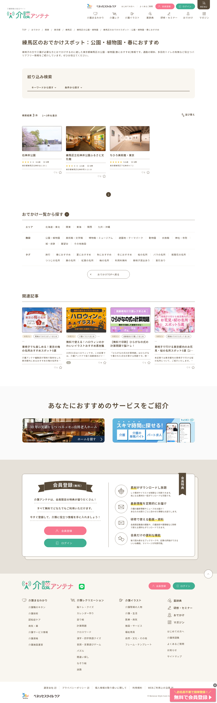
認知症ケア (34, 619)
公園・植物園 (52, 237)
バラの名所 (159, 254)
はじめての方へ (127, 6)
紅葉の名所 (87, 260)
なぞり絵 (82, 663)
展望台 (64, 243)
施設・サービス (133, 625)
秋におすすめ (104, 254)
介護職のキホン (36, 607)
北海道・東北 (52, 227)
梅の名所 (104, 260)
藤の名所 (71, 260)
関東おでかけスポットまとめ (46, 336)
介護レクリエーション (87, 600)
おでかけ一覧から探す (42, 214)
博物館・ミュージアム (101, 237)
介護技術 (33, 613)
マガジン (176, 622)
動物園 (152, 237)
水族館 (165, 237)
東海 (79, 227)
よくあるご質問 (146, 6)
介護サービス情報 (38, 632)
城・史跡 (50, 243)
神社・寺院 (181, 237)
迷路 (79, 669)
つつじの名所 (52, 260)
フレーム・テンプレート (138, 644)
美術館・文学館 (74, 237)
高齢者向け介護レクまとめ (133, 336)
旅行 (47, 254)
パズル (80, 650)
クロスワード (84, 632)
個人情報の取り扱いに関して (111, 687)
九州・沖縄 (104, 227)
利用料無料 (121, 260)
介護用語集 (173, 637)
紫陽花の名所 (178, 254)
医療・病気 (131, 619)
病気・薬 (33, 626)
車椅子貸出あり (141, 260)
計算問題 (82, 625)
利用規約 (137, 687)
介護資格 (33, 638)
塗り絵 (80, 619)
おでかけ (176, 615)
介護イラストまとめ (86, 336)
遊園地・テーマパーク (131, 237)
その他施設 (80, 243)
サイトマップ (174, 656)
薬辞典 (174, 601)
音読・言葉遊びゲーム (89, 644)
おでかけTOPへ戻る (108, 274)
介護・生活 (131, 613)
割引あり (161, 260)
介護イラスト (130, 600)
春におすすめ (63, 254)
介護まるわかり (34, 600)
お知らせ (172, 650)
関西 (89, 227)
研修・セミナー (180, 608)
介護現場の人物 (133, 607)
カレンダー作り (85, 613)
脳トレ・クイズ (85, 607)
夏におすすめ (84, 254)
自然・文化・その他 (136, 638)
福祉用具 (130, 632)
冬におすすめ (124, 254)
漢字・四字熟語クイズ (89, 638)
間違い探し (83, 657)
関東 (68, 227)
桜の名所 (143, 254)
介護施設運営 (35, 644)
